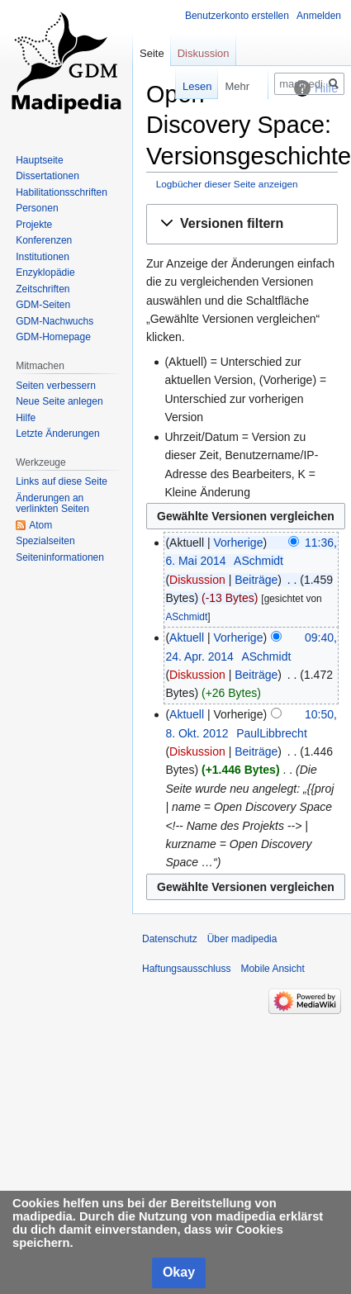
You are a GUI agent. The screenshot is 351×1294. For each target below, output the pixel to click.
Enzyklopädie (45, 272)
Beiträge (256, 579)
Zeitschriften (42, 289)
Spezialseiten (45, 541)
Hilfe (26, 418)
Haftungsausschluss (186, 968)
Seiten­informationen (60, 557)
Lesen (176, 86)
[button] (242, 224)
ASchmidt (186, 617)
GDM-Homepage (53, 337)
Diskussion (197, 579)
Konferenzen (44, 240)
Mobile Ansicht (272, 968)
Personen (37, 208)
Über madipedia (242, 939)
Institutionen (42, 257)
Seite (152, 53)
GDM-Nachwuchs (54, 321)
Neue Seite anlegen (59, 401)
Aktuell (186, 637)
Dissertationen (47, 176)
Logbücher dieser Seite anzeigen (227, 183)
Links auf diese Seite (61, 481)
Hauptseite (39, 160)
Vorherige (238, 542)
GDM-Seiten (43, 304)
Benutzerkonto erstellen (237, 15)
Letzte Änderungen (57, 433)
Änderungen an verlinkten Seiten (52, 503)
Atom (40, 525)
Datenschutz (169, 939)
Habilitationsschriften (61, 192)
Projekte (34, 224)
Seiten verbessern (56, 385)
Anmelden (318, 15)
